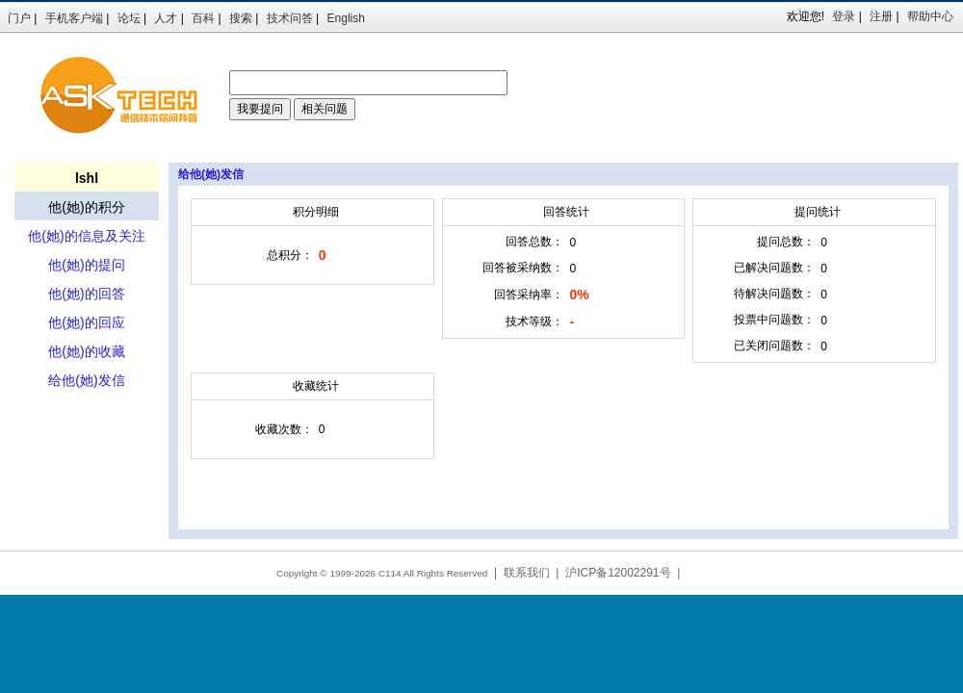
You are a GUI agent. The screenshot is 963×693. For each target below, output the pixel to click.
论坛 (129, 18)
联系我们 (527, 572)
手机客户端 (74, 18)
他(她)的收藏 (86, 351)
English (346, 18)
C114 (390, 573)
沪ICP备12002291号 (617, 572)
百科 (203, 18)
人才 (165, 18)
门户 (19, 18)
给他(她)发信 (86, 380)
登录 (843, 16)
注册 (881, 16)
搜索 (240, 18)
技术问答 (290, 18)
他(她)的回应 (86, 322)
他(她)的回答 (86, 293)
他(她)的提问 (86, 264)
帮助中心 (930, 16)
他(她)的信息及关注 (86, 236)
